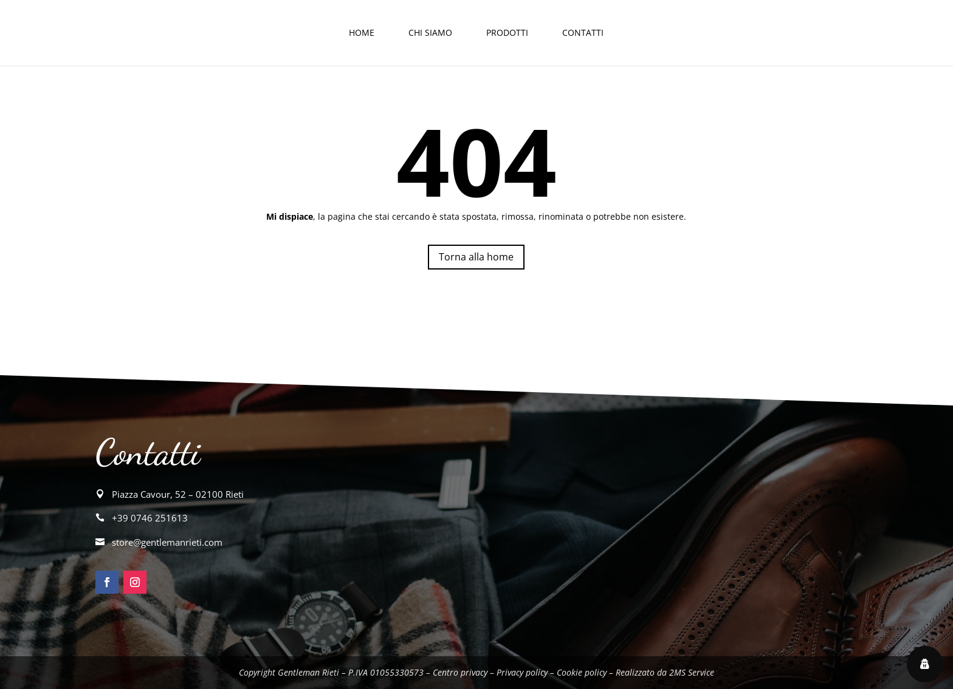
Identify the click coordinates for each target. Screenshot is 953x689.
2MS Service (691, 672)
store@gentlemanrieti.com (167, 542)
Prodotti (507, 32)
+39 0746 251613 (150, 518)
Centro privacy (460, 672)
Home (361, 32)
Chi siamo (430, 32)
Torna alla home (476, 256)
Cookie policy (582, 672)
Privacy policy (522, 672)
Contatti (583, 32)
